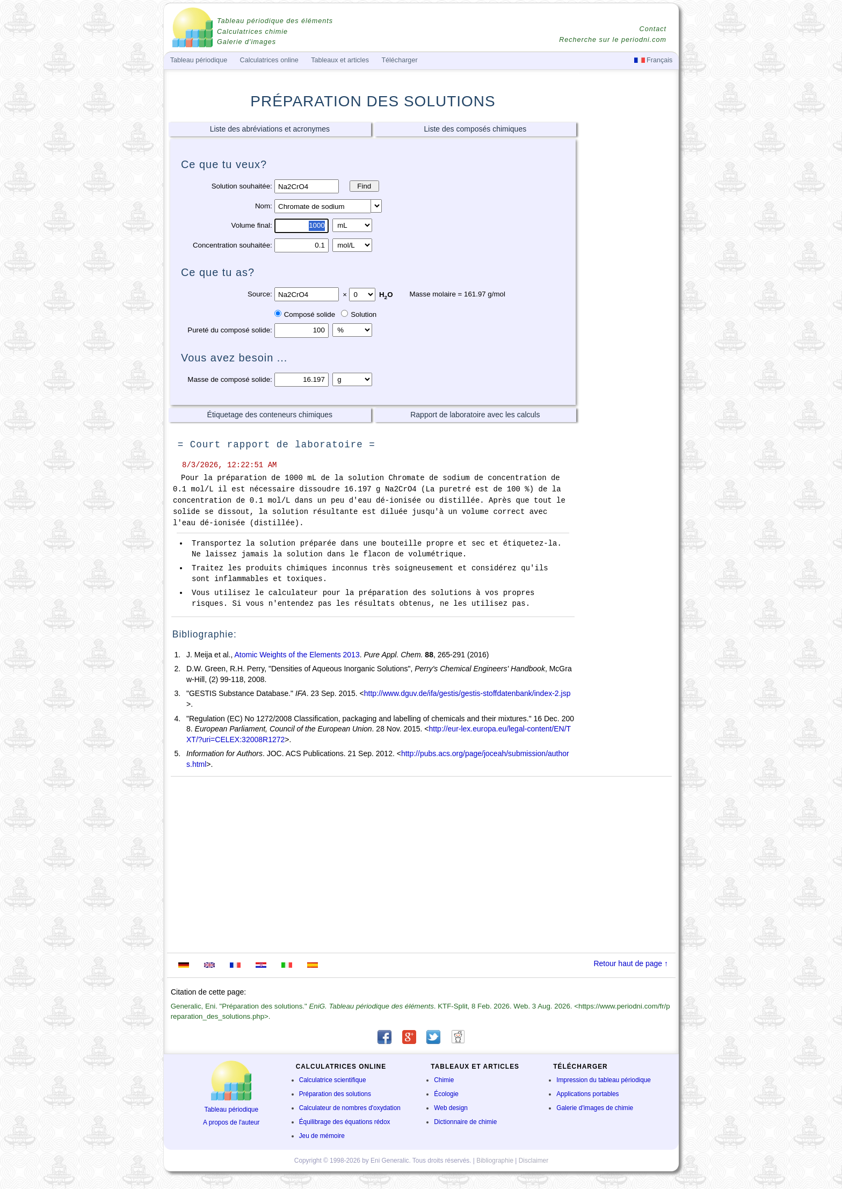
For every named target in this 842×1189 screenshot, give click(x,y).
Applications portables (587, 1094)
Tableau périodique (232, 1109)
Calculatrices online (269, 60)
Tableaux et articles (340, 60)
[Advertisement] (628, 288)
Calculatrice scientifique (332, 1080)
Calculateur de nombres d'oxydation (350, 1108)
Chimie (444, 1080)
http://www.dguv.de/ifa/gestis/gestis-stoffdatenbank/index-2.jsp (467, 693)
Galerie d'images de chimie (594, 1108)
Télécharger (399, 60)
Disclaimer (534, 1160)
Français (653, 60)
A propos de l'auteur (231, 1122)
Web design (451, 1108)
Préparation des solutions (335, 1094)
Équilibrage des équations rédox (344, 1122)
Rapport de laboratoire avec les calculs (475, 414)
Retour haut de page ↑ (630, 963)
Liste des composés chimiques (475, 129)
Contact (653, 29)
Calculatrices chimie (252, 31)
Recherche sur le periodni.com (612, 40)
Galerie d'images (246, 42)
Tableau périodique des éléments (275, 21)
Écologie (446, 1094)
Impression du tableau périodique (603, 1080)
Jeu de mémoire (322, 1136)
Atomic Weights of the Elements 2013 (296, 654)
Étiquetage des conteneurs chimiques (269, 414)
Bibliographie (494, 1160)
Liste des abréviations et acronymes (270, 129)
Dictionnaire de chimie (465, 1122)
